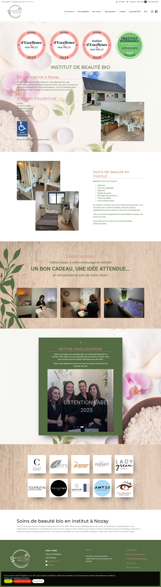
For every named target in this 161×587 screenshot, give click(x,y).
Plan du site (130, 563)
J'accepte (8, 581)
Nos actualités (83, 12)
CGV (88, 550)
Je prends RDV (135, 12)
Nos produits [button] (110, 12)
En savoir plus (38, 581)
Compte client (131, 550)
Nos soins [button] (97, 12)
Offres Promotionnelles (135, 554)
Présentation (69, 12)
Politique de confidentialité (136, 559)
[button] (153, 2)
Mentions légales (133, 567)
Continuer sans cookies (22, 581)
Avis (145, 12)
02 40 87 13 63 (29, 2)
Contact (122, 12)
